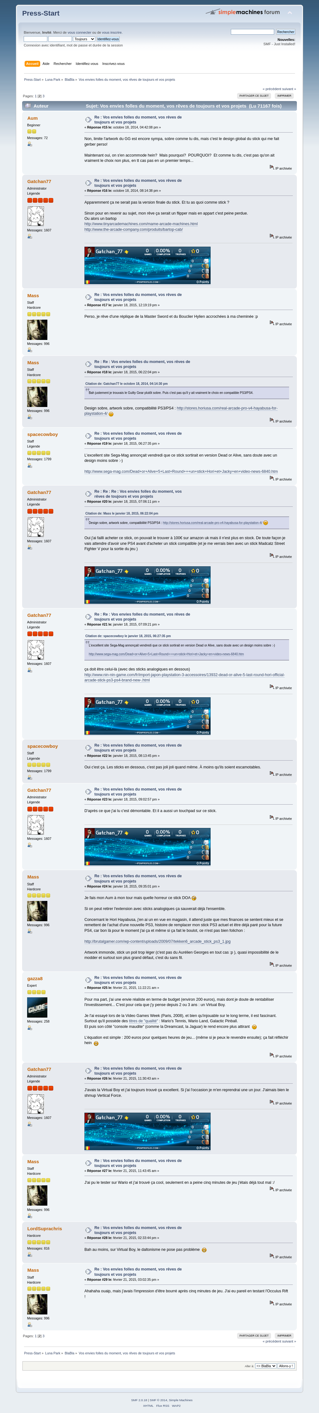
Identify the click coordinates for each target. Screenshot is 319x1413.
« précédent (272, 89)
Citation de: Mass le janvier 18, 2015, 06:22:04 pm (121, 513)
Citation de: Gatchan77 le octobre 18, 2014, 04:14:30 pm (126, 383)
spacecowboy (42, 434)
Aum (32, 118)
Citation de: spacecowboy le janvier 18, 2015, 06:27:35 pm (128, 636)
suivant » (289, 89)
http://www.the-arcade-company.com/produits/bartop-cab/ (133, 229)
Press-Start (41, 13)
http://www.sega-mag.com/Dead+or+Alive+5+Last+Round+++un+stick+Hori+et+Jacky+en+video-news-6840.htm (181, 471)
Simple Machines (181, 1400)
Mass (33, 295)
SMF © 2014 (158, 1400)
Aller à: (249, 1366)
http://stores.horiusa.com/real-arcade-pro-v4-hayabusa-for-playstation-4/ (212, 523)
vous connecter (79, 32)
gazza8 (35, 978)
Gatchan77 (39, 181)
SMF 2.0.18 (139, 1400)
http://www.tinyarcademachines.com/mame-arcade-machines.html (141, 224)
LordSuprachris (44, 1228)
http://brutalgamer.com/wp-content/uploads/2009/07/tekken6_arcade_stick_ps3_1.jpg (157, 941)
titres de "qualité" (143, 1021)
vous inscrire (112, 32)
